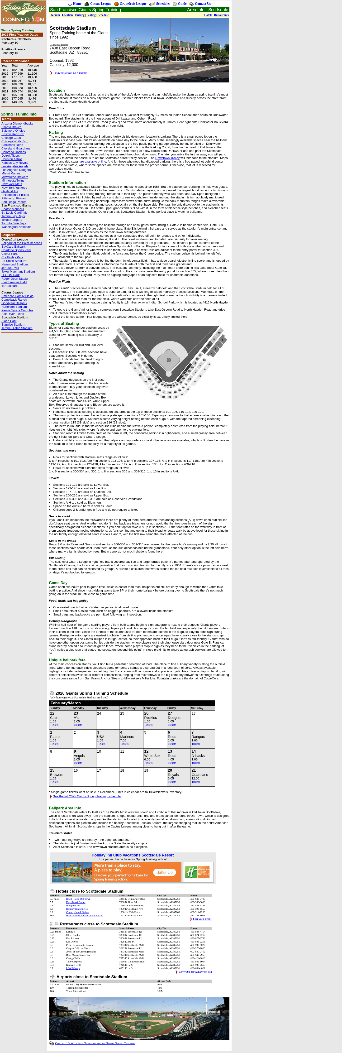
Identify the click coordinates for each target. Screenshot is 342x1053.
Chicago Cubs (11, 137)
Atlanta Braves (11, 127)
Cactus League (100, 3)
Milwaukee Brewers (14, 177)
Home (77, 3)
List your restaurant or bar (195, 971)
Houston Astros (11, 159)
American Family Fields (17, 296)
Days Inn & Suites (76, 902)
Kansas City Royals (14, 162)
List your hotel (202, 919)
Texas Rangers (11, 219)
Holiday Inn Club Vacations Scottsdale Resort (133, 855)
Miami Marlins (10, 173)
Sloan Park (9, 321)
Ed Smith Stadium (13, 261)
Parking (80, 15)
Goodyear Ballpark (14, 303)
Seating (91, 15)
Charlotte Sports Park (16, 250)
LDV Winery (73, 968)
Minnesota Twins (12, 180)
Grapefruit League (133, 3)
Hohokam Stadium (14, 306)
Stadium (55, 15)
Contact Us (203, 3)
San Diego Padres (14, 202)
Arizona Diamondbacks (17, 123)
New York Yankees (14, 187)
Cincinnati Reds (12, 145)
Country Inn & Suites (77, 912)
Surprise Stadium (13, 324)
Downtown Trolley (167, 158)
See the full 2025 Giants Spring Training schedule (87, 796)
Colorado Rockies (13, 152)
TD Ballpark (9, 286)
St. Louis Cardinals (14, 212)
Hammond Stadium (14, 264)
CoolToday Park (12, 257)
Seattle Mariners (12, 209)
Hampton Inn (73, 905)
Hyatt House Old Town (78, 898)
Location (67, 15)
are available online (93, 161)
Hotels (208, 15)
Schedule (103, 15)
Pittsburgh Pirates (13, 198)
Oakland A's (9, 191)
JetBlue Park (10, 268)
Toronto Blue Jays (13, 223)
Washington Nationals (16, 227)
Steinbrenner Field (14, 282)
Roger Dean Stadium (15, 278)
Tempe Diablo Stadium (17, 328)
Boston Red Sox (12, 134)
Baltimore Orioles (13, 130)
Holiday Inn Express (77, 908)
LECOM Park (10, 275)
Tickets (54, 724)
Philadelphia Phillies (15, 195)
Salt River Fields (12, 314)
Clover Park (9, 253)
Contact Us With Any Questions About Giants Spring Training (95, 1043)
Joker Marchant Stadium (18, 271)
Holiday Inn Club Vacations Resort (84, 915)
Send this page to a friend (70, 73)
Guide (182, 3)
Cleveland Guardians (15, 148)
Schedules (163, 3)
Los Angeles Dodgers (16, 170)
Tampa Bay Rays (13, 216)
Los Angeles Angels (14, 166)
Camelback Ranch (14, 299)
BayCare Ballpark (13, 246)
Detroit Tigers (10, 155)
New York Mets (11, 184)
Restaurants (221, 15)
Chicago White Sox (14, 141)
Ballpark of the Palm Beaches (21, 243)
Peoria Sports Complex (17, 310)
